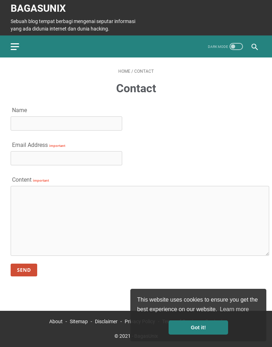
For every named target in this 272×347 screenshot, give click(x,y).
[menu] (19, 46)
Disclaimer (106, 321)
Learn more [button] (234, 309)
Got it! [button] (198, 327)
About (56, 321)
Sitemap (79, 321)
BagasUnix (38, 8)
